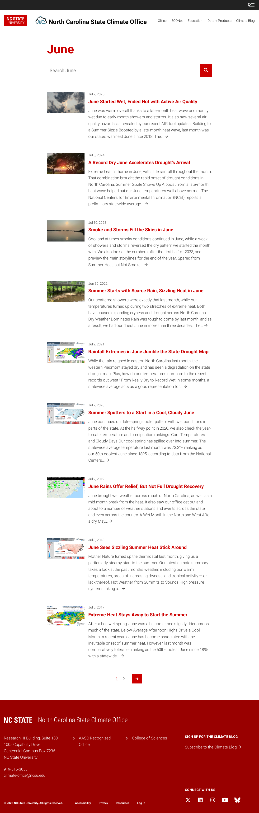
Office (162, 21)
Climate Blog (245, 21)
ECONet (177, 21)
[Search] (206, 70)
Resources (122, 803)
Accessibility (83, 803)
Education (195, 21)
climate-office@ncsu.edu (24, 775)
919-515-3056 (16, 769)
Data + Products (219, 21)
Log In (141, 803)
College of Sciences (149, 738)
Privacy (103, 803)
